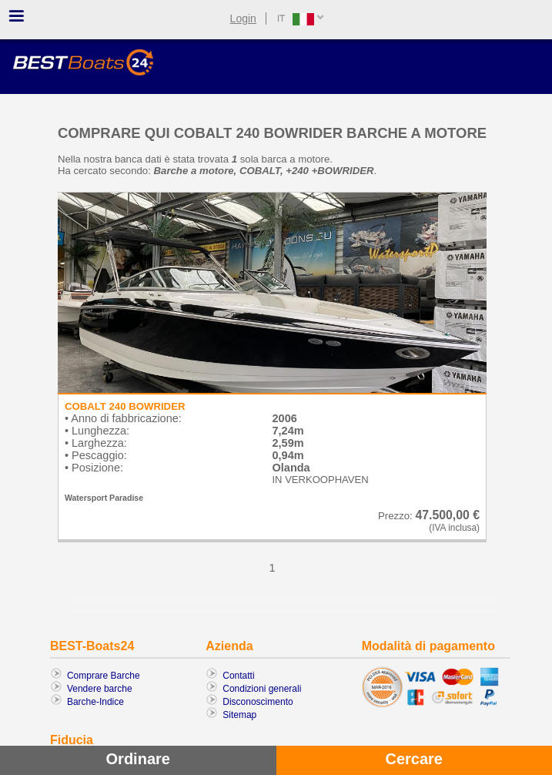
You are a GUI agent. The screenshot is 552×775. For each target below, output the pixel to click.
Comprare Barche (103, 675)
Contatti (238, 675)
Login (243, 18)
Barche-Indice (95, 701)
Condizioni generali (261, 688)
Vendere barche (99, 688)
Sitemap (239, 715)
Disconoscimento (257, 701)
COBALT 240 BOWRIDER (125, 406)
